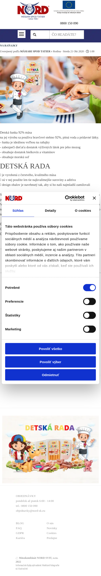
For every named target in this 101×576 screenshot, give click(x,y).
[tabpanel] (72, 23)
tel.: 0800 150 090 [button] (27, 505)
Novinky (52, 528)
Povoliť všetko (50, 349)
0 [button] (61, 23)
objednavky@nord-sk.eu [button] (30, 510)
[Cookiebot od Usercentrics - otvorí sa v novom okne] (64, 198)
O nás (50, 523)
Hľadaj (42, 34)
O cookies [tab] (83, 210)
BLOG (20, 523)
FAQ (19, 528)
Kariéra (20, 538)
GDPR (20, 533)
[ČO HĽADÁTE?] (66, 34)
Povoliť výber (50, 362)
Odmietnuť (50, 375)
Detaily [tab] (50, 210)
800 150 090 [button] (70, 23)
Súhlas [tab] (18, 210)
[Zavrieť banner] (94, 198)
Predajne (52, 538)
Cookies (52, 533)
